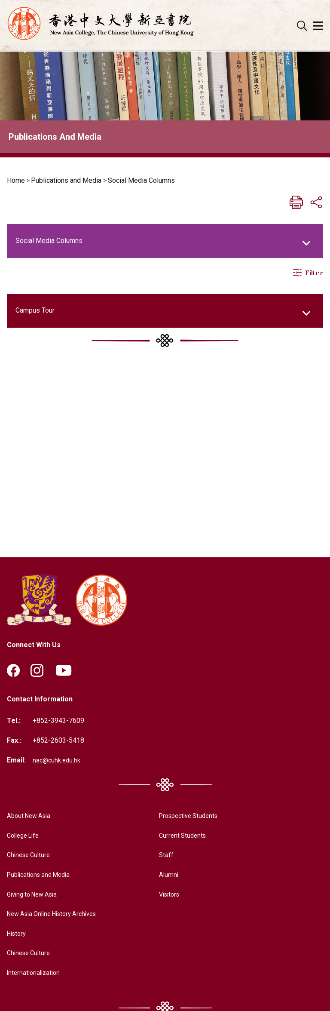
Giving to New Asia (35, 895)
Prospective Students (184, 817)
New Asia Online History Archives (57, 915)
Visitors (163, 895)
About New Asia (31, 817)
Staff (159, 856)
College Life (25, 836)
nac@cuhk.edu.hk (58, 761)
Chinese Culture (30, 856)
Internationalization (35, 973)
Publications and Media (66, 180)
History (18, 934)
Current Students (177, 836)
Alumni (162, 875)
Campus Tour (35, 310)
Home (16, 180)
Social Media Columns (141, 180)
